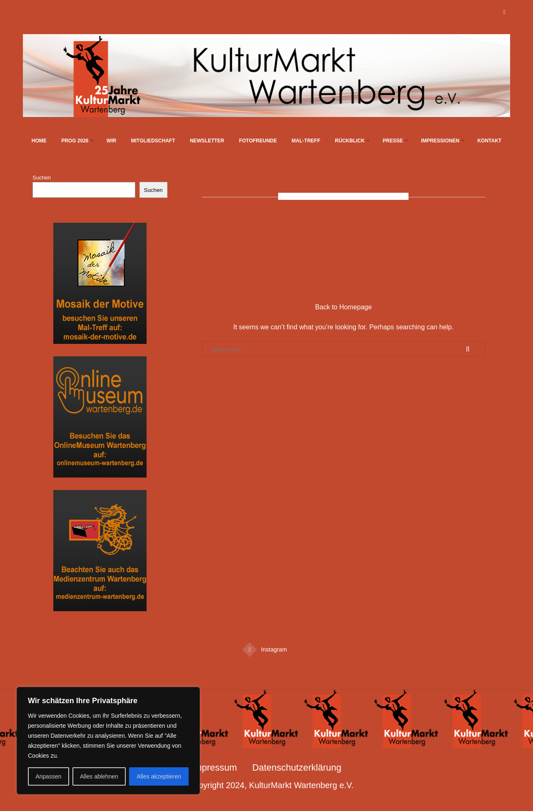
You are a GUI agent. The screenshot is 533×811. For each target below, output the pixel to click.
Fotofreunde (258, 141)
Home (39, 141)
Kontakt (489, 141)
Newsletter (207, 141)
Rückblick (349, 141)
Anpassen (48, 776)
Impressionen (440, 141)
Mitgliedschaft (153, 141)
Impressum (214, 767)
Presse (393, 141)
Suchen (41, 177)
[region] (108, 740)
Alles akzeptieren (159, 776)
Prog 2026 (74, 141)
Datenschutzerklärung (296, 767)
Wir (111, 141)
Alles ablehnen (99, 776)
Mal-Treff (305, 141)
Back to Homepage (343, 307)
